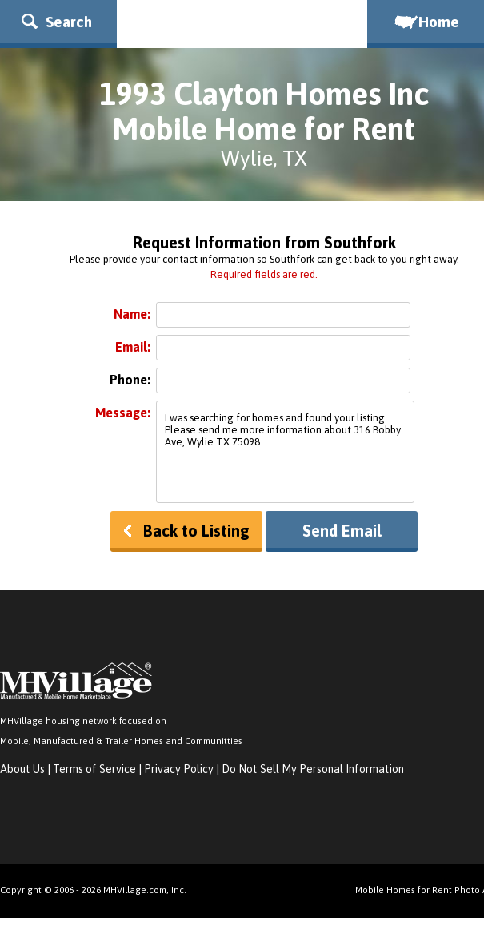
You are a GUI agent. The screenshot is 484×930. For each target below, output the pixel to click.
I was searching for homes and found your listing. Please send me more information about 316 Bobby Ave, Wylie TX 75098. (285, 452)
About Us (22, 769)
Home (425, 21)
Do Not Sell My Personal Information (313, 769)
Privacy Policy (179, 769)
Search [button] (57, 21)
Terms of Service (94, 769)
